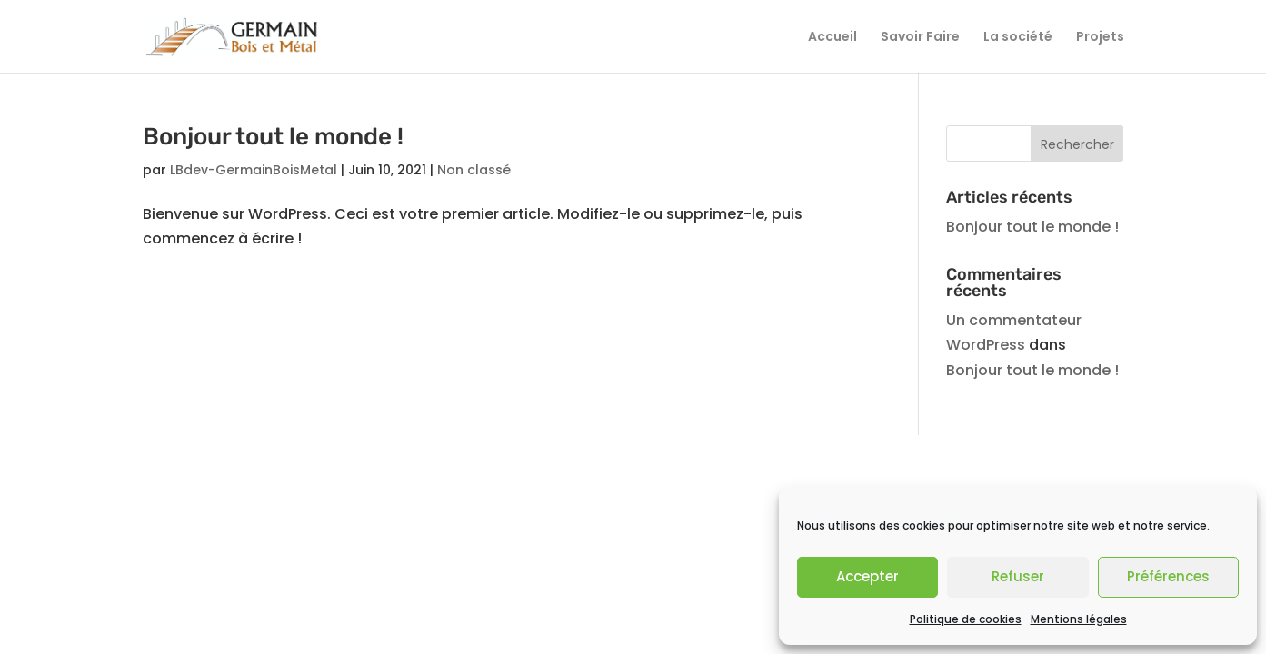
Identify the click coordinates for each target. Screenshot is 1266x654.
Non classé (474, 170)
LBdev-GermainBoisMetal (253, 170)
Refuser (1018, 576)
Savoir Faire (920, 37)
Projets (1100, 37)
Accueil (832, 37)
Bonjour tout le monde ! (273, 137)
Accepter (867, 576)
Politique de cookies (966, 619)
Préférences (1168, 576)
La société (1017, 37)
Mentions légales (1079, 619)
